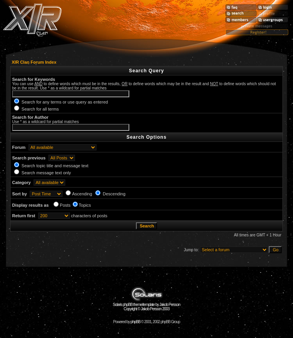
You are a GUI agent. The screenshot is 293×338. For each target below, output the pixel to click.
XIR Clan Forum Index (34, 62)
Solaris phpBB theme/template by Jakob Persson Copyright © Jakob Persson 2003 (146, 305)
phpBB (135, 322)
